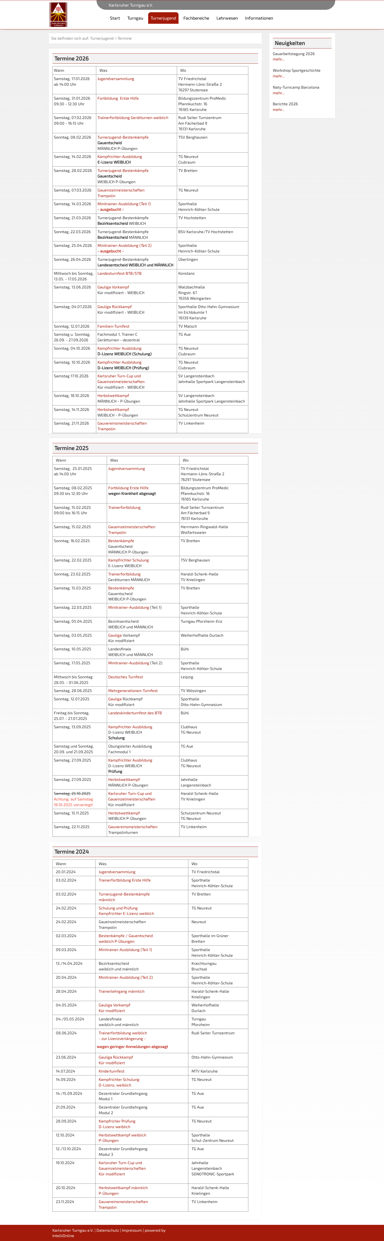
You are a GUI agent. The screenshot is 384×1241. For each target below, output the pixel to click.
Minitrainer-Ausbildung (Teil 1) (124, 203)
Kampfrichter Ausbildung (120, 348)
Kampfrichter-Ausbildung (120, 156)
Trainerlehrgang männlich (121, 991)
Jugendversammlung (117, 78)
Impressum (132, 1230)
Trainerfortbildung (124, 507)
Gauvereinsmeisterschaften (132, 826)
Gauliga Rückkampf (114, 306)
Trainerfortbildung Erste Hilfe (124, 880)
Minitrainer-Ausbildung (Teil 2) (124, 245)
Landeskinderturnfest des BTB (135, 712)
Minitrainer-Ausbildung (128, 607)
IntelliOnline (63, 1235)
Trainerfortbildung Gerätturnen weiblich (132, 117)
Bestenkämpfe (121, 540)
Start (115, 18)
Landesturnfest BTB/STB (119, 273)
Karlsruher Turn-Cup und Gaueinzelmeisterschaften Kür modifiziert (122, 1168)
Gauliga (115, 635)
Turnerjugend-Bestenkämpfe (123, 137)
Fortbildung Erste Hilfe (118, 98)
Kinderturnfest (111, 1071)
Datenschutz (107, 1230)
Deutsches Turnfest (125, 676)
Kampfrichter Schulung (129, 560)
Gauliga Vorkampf (113, 287)
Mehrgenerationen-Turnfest (133, 690)
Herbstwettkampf (113, 395)
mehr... (279, 59)
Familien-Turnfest (113, 326)
